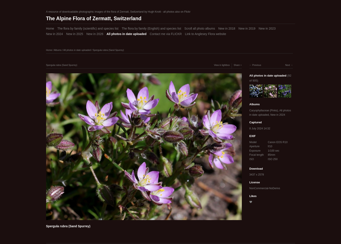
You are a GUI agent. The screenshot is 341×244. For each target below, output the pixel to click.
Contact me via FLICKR (166, 34)
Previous (256, 65)
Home (50, 28)
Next (287, 65)
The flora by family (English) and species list (151, 28)
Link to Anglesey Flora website (205, 34)
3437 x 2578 (256, 174)
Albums (58, 50)
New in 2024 (54, 34)
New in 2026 (94, 34)
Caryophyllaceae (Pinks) (263, 110)
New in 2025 (74, 34)
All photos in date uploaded (127, 34)
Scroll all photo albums (199, 28)
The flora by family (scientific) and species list (88, 28)
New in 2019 (247, 28)
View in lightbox (222, 65)
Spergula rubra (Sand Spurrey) (108, 50)
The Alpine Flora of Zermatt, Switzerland (94, 18)
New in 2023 (267, 28)
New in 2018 (226, 28)
